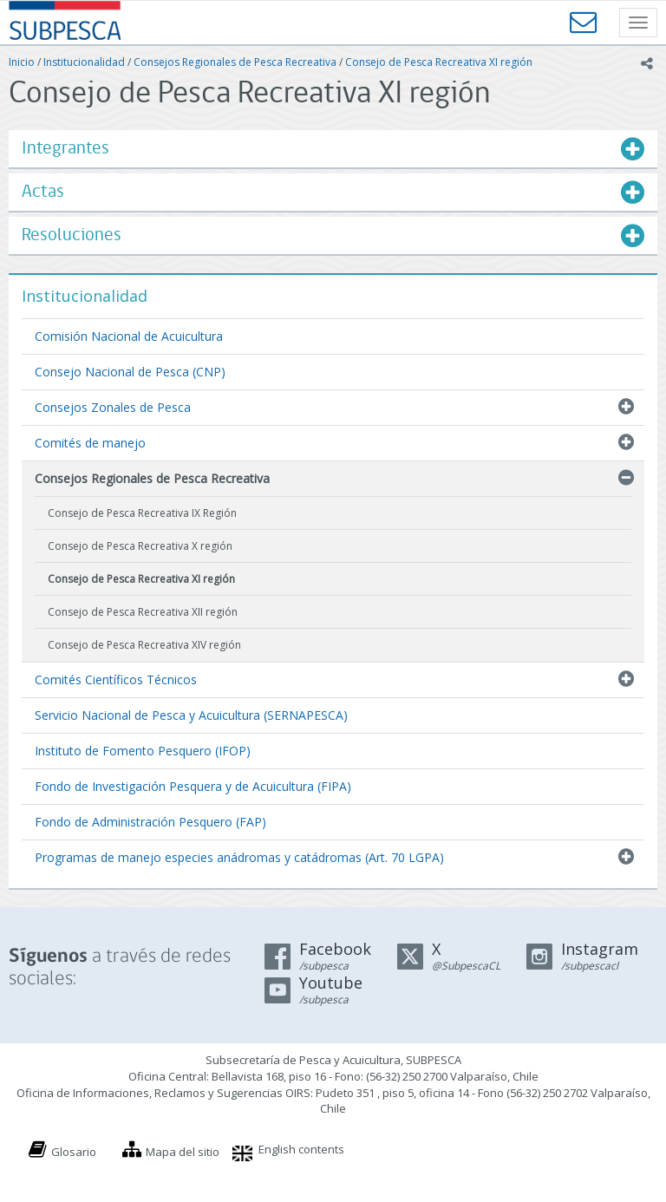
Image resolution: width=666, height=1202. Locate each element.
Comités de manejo (90, 442)
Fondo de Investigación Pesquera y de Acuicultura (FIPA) (193, 786)
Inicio (22, 62)
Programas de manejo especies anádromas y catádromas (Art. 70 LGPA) (239, 857)
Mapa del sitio (182, 1152)
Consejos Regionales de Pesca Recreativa (235, 62)
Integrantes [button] (65, 149)
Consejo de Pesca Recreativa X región (140, 546)
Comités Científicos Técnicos (116, 679)
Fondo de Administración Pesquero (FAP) (150, 821)
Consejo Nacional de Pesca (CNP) (130, 371)
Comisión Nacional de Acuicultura (129, 336)
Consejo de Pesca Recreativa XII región (143, 611)
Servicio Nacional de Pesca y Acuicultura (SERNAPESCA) (191, 715)
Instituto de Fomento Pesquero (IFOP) (143, 750)
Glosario (73, 1152)
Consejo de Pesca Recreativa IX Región (142, 513)
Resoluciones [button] (71, 235)
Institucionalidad (84, 62)
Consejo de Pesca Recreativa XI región (438, 62)
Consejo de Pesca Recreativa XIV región (144, 644)
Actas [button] (43, 192)
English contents (301, 1149)
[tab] (333, 148)
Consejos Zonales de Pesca (113, 407)
